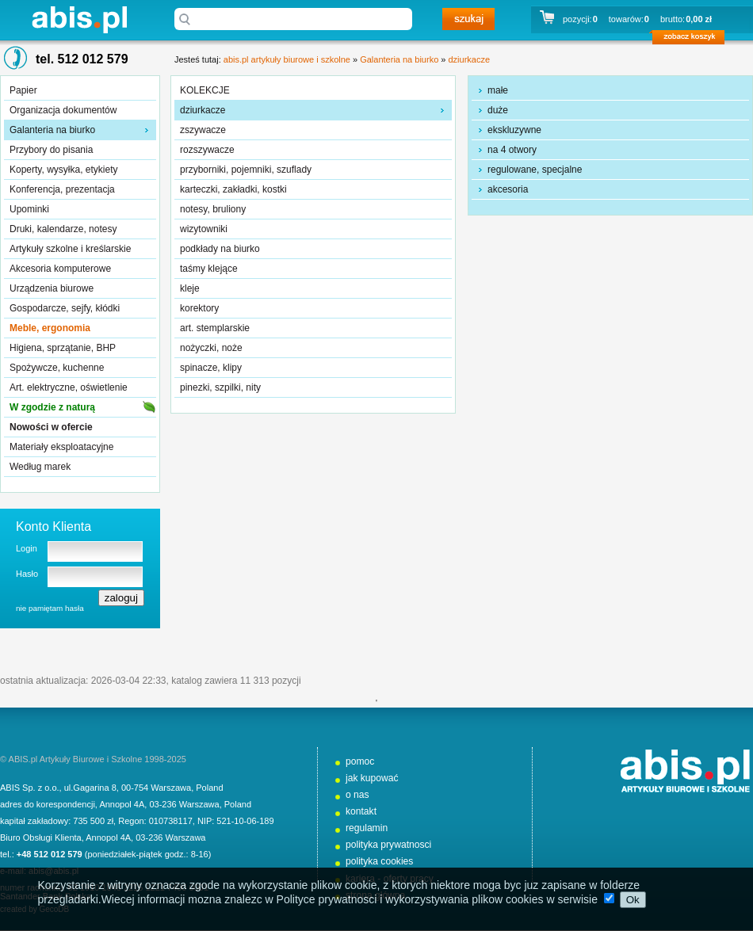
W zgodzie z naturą (52, 407)
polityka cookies (379, 861)
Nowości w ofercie (51, 427)
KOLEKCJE (205, 90)
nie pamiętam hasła (50, 608)
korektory (199, 308)
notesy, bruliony (213, 209)
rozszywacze (207, 149)
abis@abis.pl (53, 871)
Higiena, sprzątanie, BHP (63, 347)
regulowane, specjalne (534, 169)
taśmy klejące (209, 268)
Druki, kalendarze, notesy (63, 229)
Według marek (40, 466)
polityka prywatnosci (388, 844)
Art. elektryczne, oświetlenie (69, 387)
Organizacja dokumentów (63, 110)
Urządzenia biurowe (52, 288)
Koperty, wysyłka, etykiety (64, 169)
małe (497, 90)
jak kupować (372, 778)
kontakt (361, 811)
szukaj (468, 19)
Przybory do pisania (51, 149)
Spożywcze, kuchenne (57, 367)
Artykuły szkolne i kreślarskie (70, 248)
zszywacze (203, 129)
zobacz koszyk (693, 40)
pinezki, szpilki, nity (220, 387)
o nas (357, 794)
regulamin (367, 828)
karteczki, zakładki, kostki (233, 189)
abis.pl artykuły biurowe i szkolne (79, 19)
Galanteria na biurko (52, 129)
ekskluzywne (514, 129)
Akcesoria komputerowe (60, 268)
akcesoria (507, 189)
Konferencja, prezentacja (62, 189)
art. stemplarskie (215, 328)
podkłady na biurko (220, 248)
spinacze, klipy (211, 367)
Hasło (27, 573)
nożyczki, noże (211, 347)
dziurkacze (469, 59)
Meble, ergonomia (50, 328)
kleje (190, 288)
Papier (23, 90)
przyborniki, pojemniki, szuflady (246, 169)
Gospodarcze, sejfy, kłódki (65, 308)
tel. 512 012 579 (82, 59)
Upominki (29, 209)
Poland (209, 787)
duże (497, 110)
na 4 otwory (512, 149)
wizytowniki (203, 229)
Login (26, 548)
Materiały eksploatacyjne (61, 446)
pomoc (360, 761)
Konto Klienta (53, 526)
